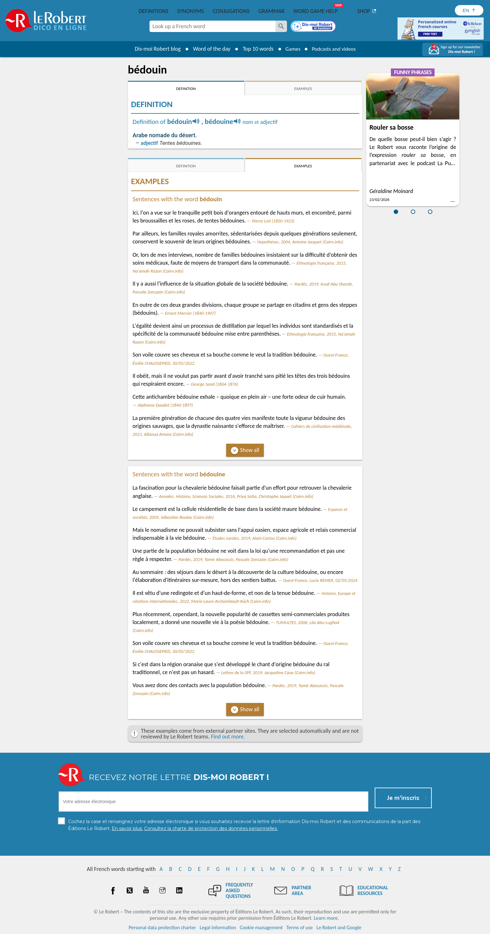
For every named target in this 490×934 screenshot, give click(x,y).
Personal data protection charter (162, 927)
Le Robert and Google (338, 927)
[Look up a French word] (281, 26)
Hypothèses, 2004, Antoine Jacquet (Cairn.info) (300, 242)
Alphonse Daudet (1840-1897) (165, 405)
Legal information (218, 927)
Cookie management (261, 927)
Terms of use (299, 927)
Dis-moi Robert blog (155, 48)
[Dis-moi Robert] (314, 27)
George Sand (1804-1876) (214, 384)
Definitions (154, 11)
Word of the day (209, 48)
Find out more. (228, 736)
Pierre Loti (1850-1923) (273, 221)
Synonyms (190, 11)
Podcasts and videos (334, 48)
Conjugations (231, 11)
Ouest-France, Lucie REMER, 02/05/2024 (320, 580)
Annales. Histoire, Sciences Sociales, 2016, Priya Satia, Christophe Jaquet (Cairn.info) (236, 496)
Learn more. (326, 918)
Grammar (271, 11)
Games (291, 48)
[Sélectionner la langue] (469, 10)
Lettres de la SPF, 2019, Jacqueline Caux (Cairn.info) (268, 672)
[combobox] (213, 26)
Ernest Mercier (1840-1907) (190, 313)
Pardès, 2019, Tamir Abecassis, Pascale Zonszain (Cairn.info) (233, 559)
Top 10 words (255, 48)
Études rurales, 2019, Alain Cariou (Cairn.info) (254, 538)
